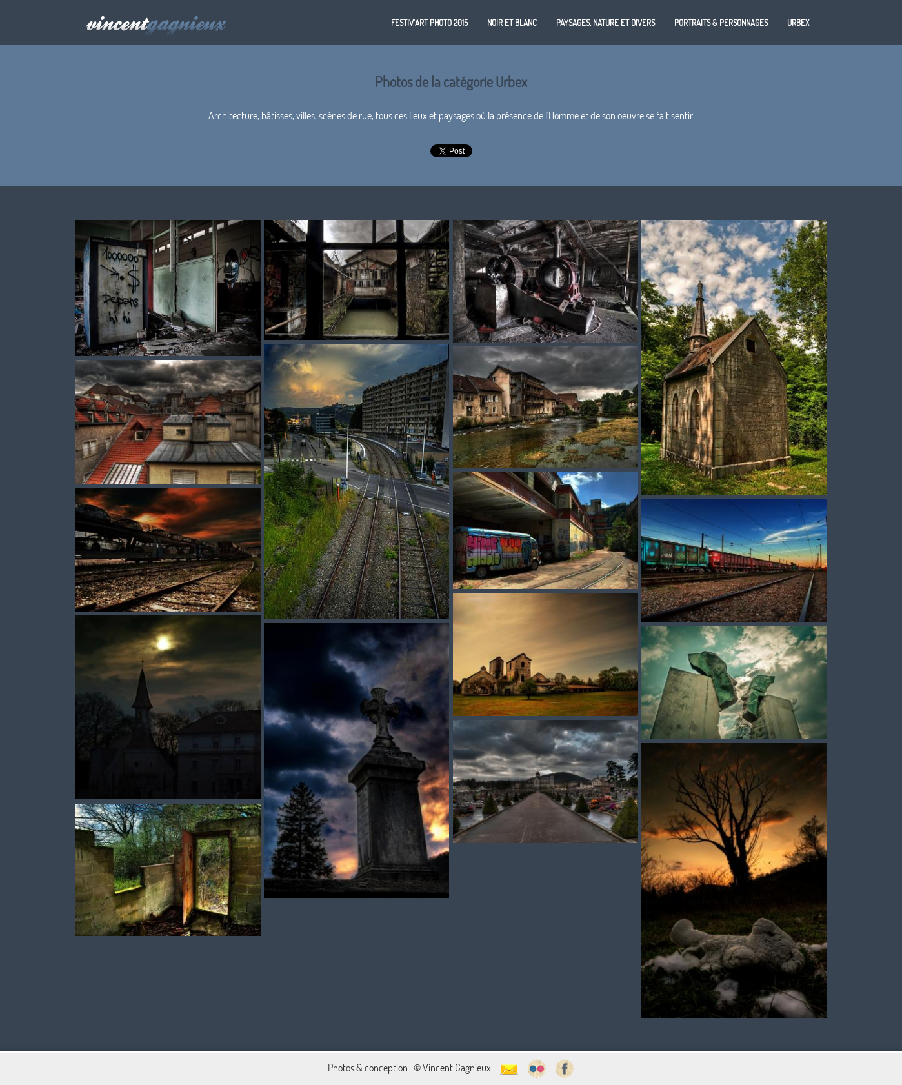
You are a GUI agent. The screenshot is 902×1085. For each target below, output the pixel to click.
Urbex (798, 22)
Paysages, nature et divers (605, 22)
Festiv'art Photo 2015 (429, 22)
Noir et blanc (512, 22)
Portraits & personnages (721, 22)
